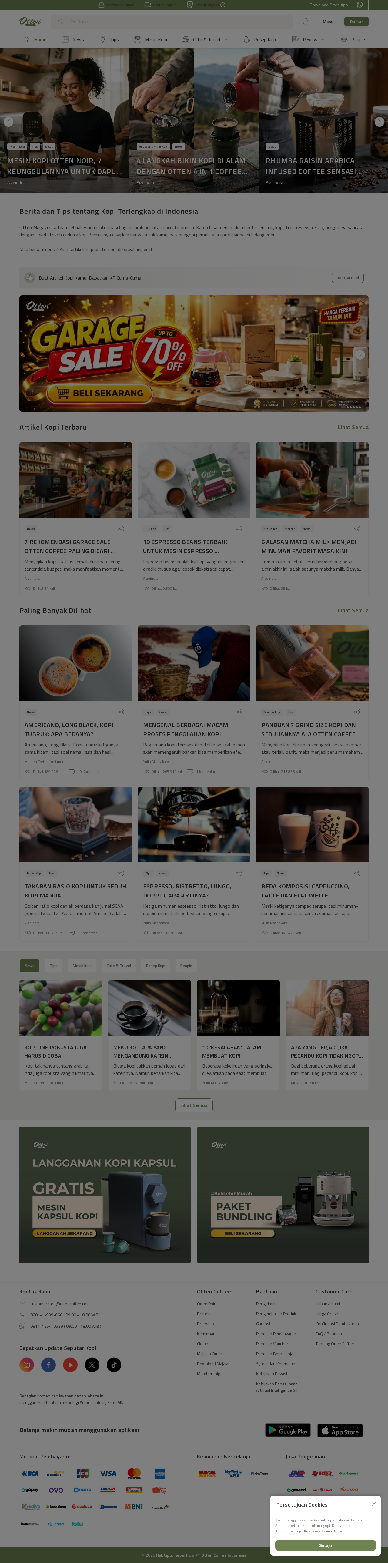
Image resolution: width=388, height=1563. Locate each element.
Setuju (325, 1545)
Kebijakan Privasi (318, 1531)
